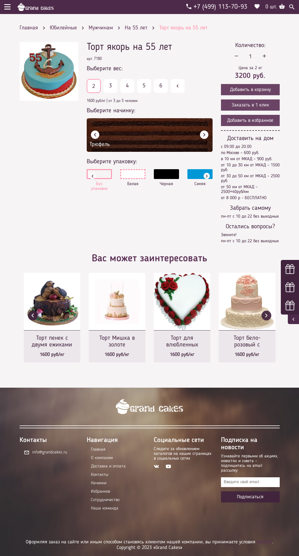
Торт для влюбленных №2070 (182, 342)
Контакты (99, 475)
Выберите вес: (105, 69)
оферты (264, 542)
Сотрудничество (105, 500)
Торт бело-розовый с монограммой (247, 342)
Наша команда (104, 508)
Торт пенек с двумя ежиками (52, 341)
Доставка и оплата (108, 466)
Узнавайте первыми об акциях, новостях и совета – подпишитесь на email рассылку (249, 463)
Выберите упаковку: (112, 162)
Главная (98, 449)
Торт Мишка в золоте (117, 341)
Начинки (98, 483)
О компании (102, 458)
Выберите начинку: (111, 111)
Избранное (100, 491)
